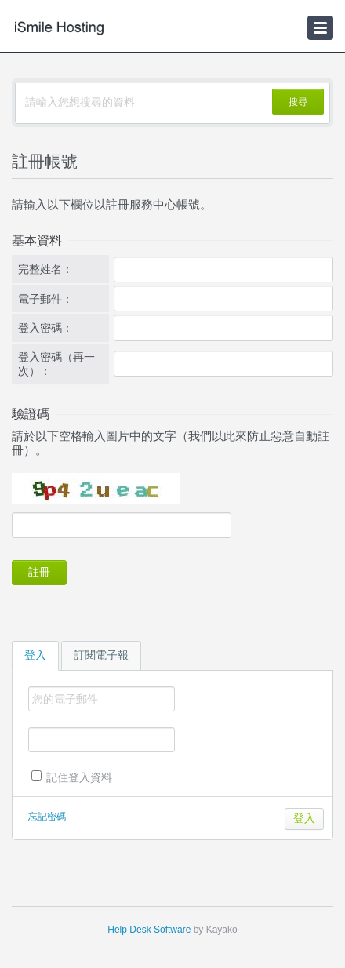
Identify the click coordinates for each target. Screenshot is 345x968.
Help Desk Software (149, 929)
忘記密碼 (47, 816)
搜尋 (298, 101)
